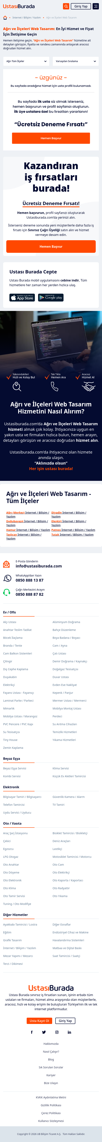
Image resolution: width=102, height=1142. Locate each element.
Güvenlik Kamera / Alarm (69, 797)
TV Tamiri (58, 805)
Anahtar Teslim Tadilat (17, 630)
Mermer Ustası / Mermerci (70, 700)
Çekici (7, 841)
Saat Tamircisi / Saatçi (66, 956)
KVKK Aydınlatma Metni (51, 1097)
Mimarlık (9, 708)
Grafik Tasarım (12, 940)
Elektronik (11, 787)
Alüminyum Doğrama (66, 622)
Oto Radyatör (61, 888)
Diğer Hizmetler (15, 915)
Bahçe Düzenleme (64, 630)
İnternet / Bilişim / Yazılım (27, 17)
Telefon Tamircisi (14, 805)
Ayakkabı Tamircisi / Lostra (20, 924)
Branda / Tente (12, 645)
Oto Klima (9, 888)
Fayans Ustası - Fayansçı (18, 693)
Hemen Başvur (51, 246)
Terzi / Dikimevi (13, 964)
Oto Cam (58, 864)
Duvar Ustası (61, 677)
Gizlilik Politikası (51, 1105)
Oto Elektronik (12, 880)
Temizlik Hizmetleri (65, 732)
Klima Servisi (61, 768)
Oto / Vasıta (12, 823)
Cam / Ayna (60, 645)
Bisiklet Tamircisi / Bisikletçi (70, 833)
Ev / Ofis (9, 612)
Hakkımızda (51, 1044)
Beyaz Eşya (11, 758)
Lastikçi (57, 849)
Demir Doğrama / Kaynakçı (70, 661)
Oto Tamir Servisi (14, 896)
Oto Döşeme (11, 872)
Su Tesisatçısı (11, 732)
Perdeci (57, 716)
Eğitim (7, 932)
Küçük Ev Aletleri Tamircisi (69, 776)
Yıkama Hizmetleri (64, 740)
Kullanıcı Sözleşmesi (51, 1121)
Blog (51, 1059)
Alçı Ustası (9, 622)
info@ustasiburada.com (39, 566)
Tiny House (10, 740)
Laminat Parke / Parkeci (18, 700)
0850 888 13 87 (29, 580)
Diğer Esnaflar (62, 924)
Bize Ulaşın (51, 1083)
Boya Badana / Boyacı (66, 638)
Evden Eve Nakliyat (65, 685)
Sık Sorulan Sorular (51, 1067)
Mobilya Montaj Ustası (67, 708)
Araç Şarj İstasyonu (15, 833)
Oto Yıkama (60, 896)
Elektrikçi (9, 685)
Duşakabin (10, 677)
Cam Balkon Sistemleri (17, 653)
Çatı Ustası (59, 653)
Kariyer (51, 1075)
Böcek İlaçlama (13, 638)
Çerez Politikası (51, 1113)
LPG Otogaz (10, 857)
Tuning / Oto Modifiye (17, 904)
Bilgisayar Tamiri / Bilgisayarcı (22, 797)
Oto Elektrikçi (61, 872)
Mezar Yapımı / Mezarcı (18, 956)
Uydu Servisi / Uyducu (17, 812)
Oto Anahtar (11, 864)
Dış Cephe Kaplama (15, 669)
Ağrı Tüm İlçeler (26, 61)
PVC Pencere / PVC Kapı (18, 724)
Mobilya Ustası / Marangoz (20, 716)
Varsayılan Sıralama (76, 61)
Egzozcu (8, 849)
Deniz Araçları (61, 841)
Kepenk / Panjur (63, 693)
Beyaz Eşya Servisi (14, 768)
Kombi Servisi (12, 776)
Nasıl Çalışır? (51, 1051)
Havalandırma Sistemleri (68, 940)
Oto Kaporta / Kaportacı (68, 880)
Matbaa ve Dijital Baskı (67, 948)
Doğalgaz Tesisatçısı (65, 669)
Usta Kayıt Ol (39, 1021)
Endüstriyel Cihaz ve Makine (70, 932)
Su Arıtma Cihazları (65, 724)
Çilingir (7, 661)
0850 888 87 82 (29, 594)
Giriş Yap (80, 6)
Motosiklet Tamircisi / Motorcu (72, 857)
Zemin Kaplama (13, 748)
